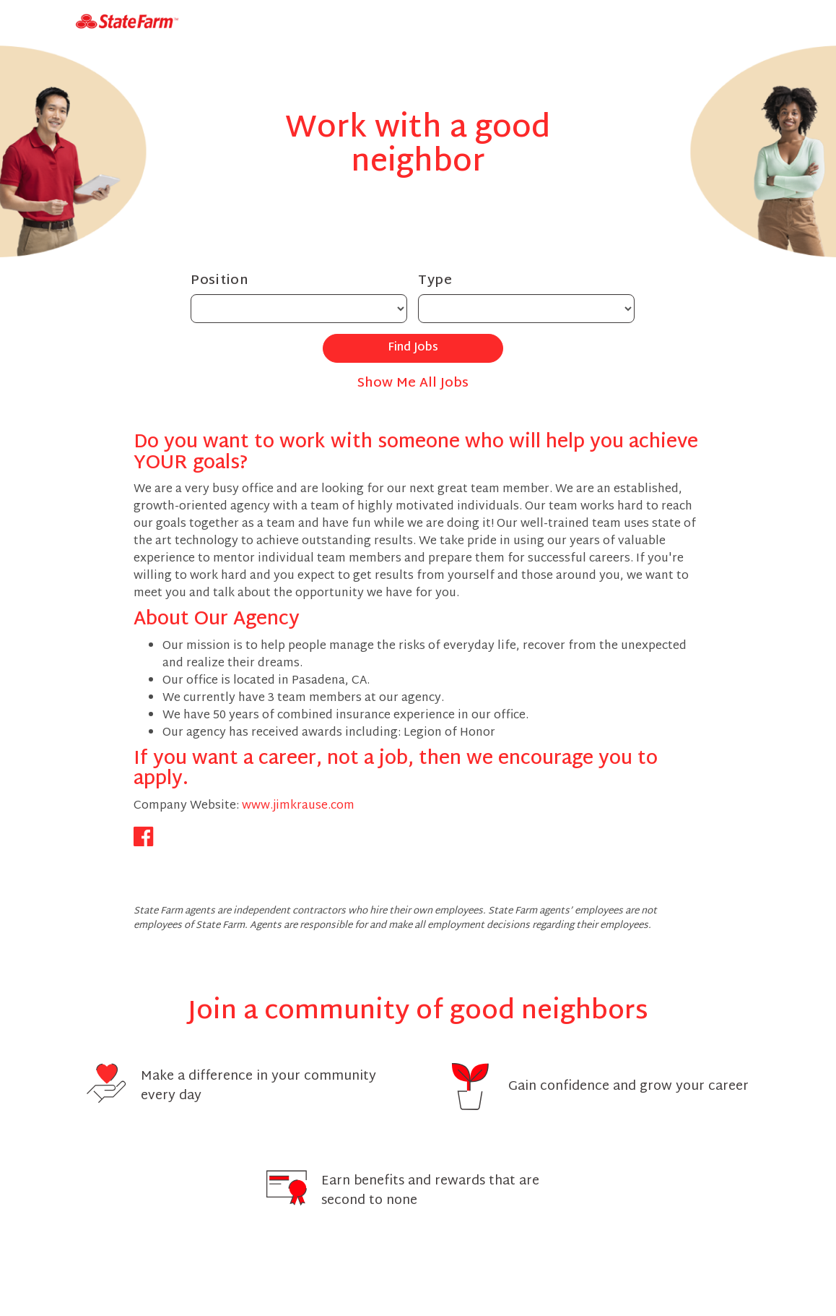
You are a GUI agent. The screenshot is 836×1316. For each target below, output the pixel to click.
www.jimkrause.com (298, 806)
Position (220, 281)
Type (435, 281)
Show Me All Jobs (413, 383)
